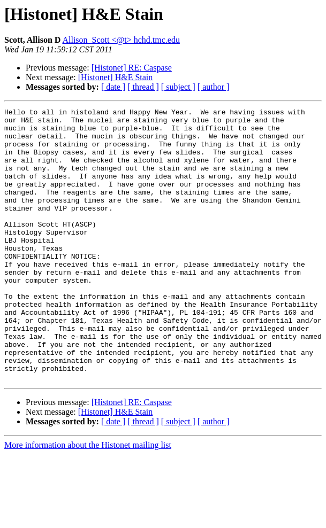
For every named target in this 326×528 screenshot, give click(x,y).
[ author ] (214, 86)
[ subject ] (178, 86)
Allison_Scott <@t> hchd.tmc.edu (120, 39)
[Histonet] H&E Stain (115, 77)
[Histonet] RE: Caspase (132, 67)
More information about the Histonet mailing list (87, 499)
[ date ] (113, 86)
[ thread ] (143, 86)
